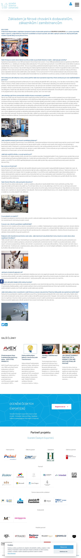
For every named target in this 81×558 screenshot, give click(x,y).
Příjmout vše (63, 547)
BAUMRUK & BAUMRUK (58, 31)
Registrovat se (61, 406)
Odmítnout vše (63, 551)
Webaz (77, 555)
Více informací (12, 553)
